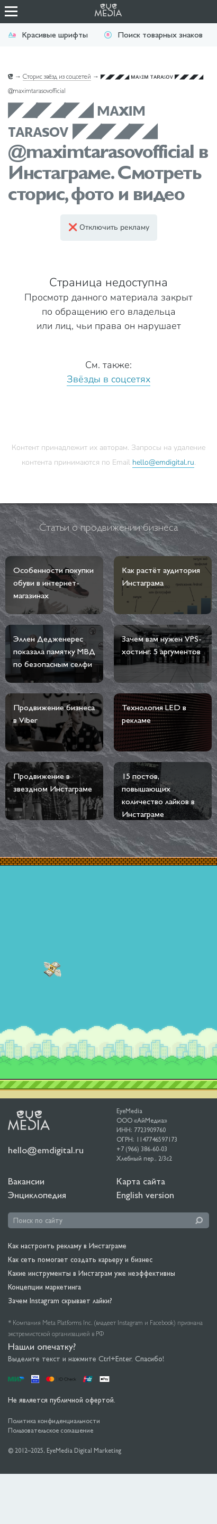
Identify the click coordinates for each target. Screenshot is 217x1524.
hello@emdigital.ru (163, 462)
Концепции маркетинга (44, 1287)
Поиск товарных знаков (153, 35)
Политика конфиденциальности (54, 1421)
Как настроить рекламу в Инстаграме (67, 1245)
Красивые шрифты (48, 35)
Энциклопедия (37, 1194)
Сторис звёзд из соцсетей (57, 76)
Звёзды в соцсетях (108, 379)
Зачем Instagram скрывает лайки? (60, 1300)
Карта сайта (140, 1181)
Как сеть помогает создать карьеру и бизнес (80, 1259)
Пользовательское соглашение (50, 1430)
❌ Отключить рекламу (108, 227)
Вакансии (26, 1181)
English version (145, 1194)
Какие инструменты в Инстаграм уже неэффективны (91, 1273)
